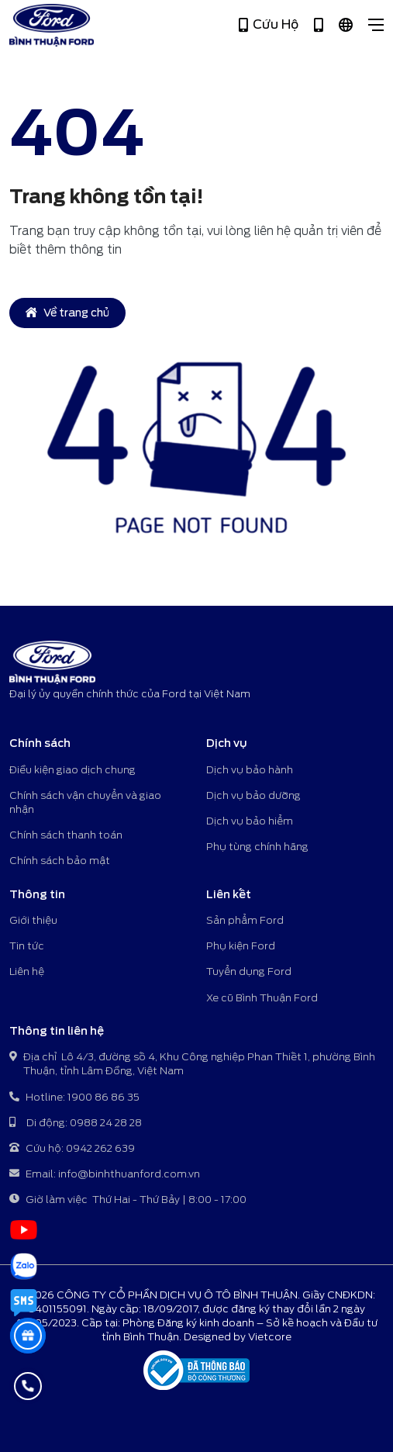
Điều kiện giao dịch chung (72, 770)
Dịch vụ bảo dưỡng (253, 795)
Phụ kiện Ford (240, 946)
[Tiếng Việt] (346, 25)
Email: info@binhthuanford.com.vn (104, 1174)
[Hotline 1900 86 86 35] (318, 25)
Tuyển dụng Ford (248, 971)
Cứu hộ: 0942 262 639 (72, 1149)
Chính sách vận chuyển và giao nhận (85, 802)
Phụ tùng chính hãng (257, 846)
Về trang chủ (67, 312)
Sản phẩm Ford (245, 920)
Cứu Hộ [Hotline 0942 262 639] (268, 25)
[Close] (376, 25)
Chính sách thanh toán (65, 835)
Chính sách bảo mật (59, 860)
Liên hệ (26, 971)
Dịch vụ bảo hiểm (249, 821)
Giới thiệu (33, 920)
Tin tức (26, 946)
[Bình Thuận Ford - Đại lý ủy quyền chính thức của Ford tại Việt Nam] (51, 25)
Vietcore (269, 1337)
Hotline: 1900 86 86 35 (74, 1098)
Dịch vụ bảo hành (249, 770)
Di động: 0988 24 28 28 (75, 1123)
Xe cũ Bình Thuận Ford (262, 998)
